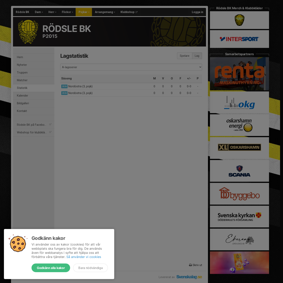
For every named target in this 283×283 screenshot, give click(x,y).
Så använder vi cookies (83, 257)
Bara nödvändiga (90, 268)
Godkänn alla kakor (51, 268)
